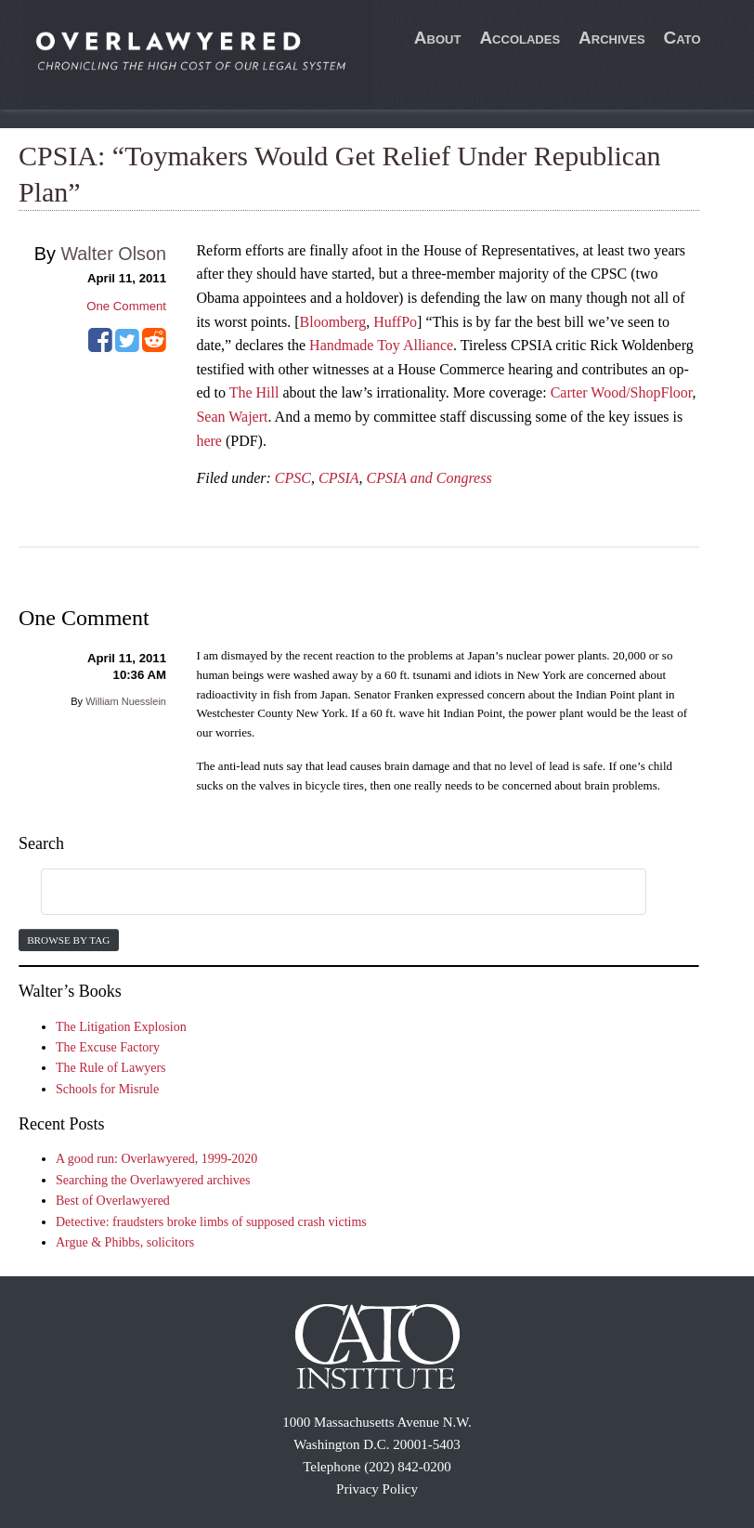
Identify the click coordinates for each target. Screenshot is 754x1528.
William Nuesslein (125, 701)
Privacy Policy (377, 1489)
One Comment (126, 306)
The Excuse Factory (108, 1047)
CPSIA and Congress (429, 478)
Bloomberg (333, 322)
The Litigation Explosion (121, 1027)
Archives (611, 37)
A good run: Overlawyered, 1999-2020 (156, 1159)
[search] (321, 893)
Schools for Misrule (107, 1089)
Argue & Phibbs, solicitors (125, 1242)
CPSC (293, 478)
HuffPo (395, 322)
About (438, 37)
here (209, 441)
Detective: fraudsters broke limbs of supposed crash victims (211, 1222)
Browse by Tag (68, 940)
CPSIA (338, 478)
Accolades (519, 37)
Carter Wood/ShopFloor (622, 392)
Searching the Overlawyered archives (153, 1180)
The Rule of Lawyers (111, 1068)
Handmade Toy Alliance (381, 345)
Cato (682, 37)
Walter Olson (113, 253)
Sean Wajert (231, 416)
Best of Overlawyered (113, 1201)
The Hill (254, 392)
